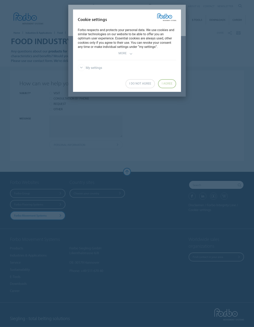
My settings (90, 68)
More (125, 53)
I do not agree (140, 83)
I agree (167, 83)
